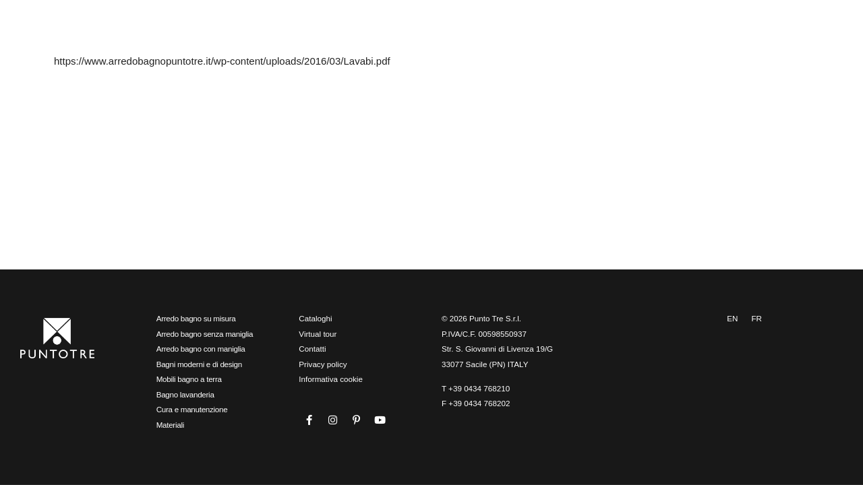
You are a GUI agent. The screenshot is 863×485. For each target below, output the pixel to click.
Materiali (170, 424)
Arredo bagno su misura (196, 318)
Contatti (312, 348)
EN (732, 318)
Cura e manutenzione (192, 409)
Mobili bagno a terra (189, 379)
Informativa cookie (331, 379)
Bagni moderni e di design (199, 364)
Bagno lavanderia (185, 394)
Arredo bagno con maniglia (200, 348)
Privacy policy (323, 364)
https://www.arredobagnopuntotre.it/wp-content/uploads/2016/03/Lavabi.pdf (222, 61)
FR (756, 318)
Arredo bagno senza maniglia (205, 333)
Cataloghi (315, 318)
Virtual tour (317, 333)
